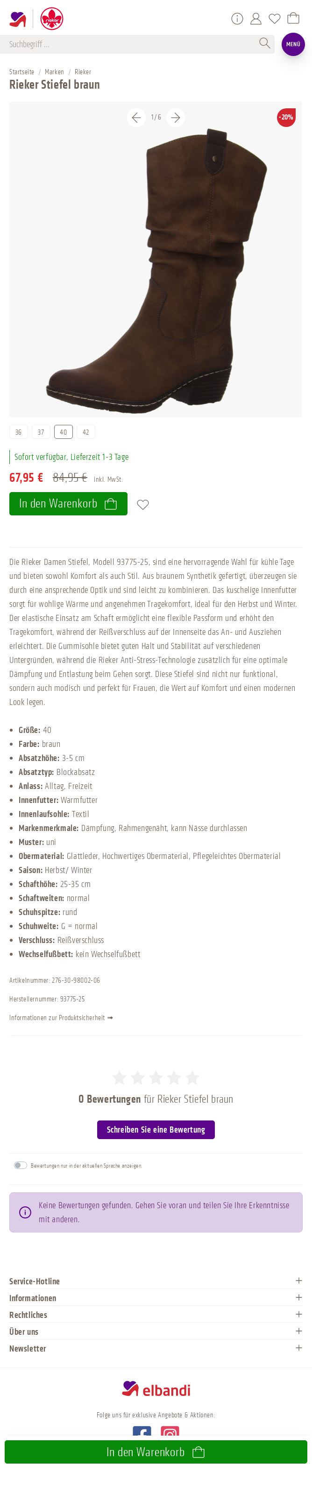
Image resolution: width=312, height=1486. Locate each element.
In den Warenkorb (68, 503)
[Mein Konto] (256, 18)
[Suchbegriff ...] (132, 44)
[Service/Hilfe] (237, 18)
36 (18, 432)
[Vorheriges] (136, 117)
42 (86, 432)
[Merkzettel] (274, 18)
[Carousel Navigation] (156, 117)
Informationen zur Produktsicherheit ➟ (68, 1019)
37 (41, 432)
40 (63, 432)
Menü (293, 44)
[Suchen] (265, 44)
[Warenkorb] (293, 18)
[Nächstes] (175, 117)
